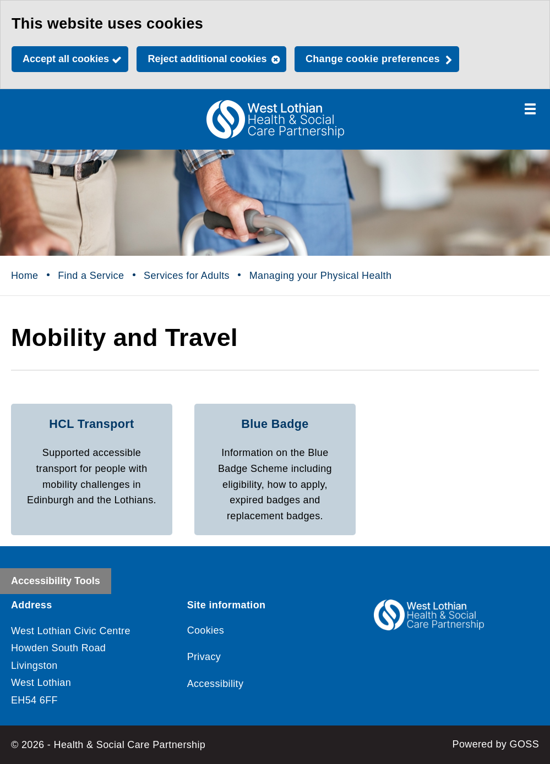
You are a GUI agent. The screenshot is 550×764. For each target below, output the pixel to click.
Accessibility (215, 684)
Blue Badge (274, 424)
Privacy (204, 657)
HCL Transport (91, 424)
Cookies (206, 630)
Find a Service (91, 276)
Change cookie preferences (373, 59)
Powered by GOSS (496, 744)
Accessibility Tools (55, 581)
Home (24, 276)
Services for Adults (187, 276)
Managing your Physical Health (320, 276)
